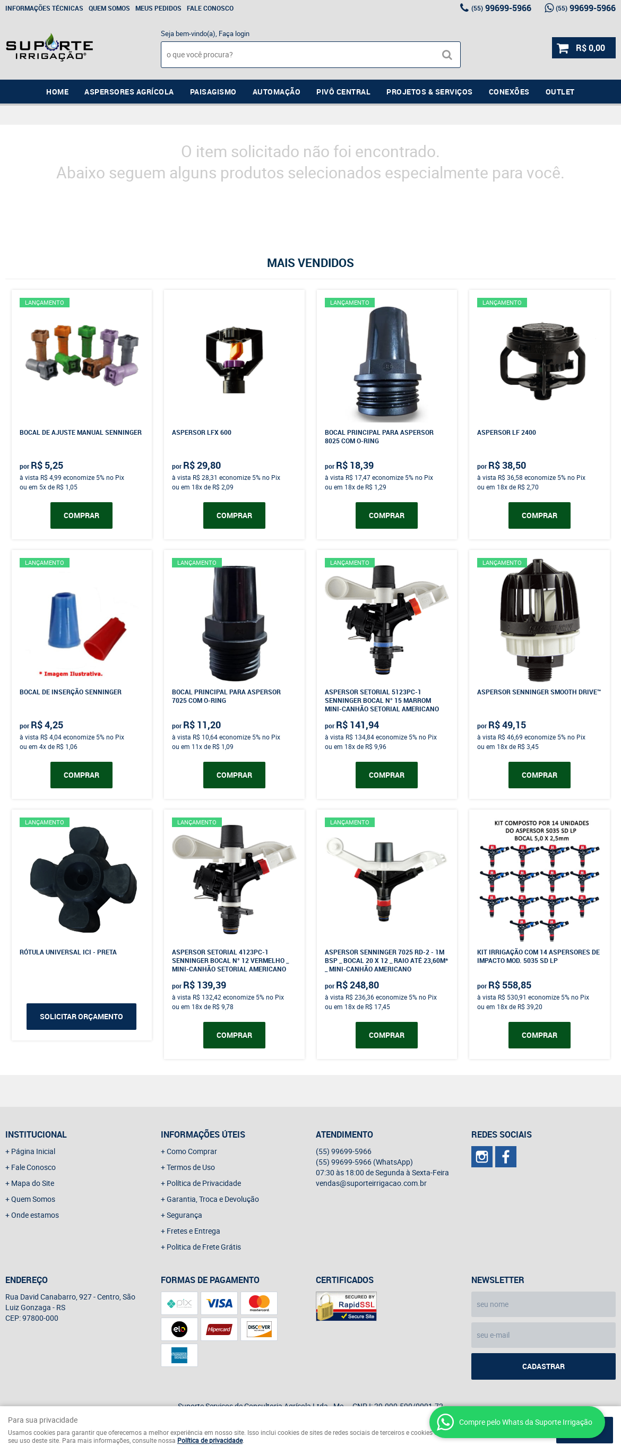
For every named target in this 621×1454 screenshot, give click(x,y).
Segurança (184, 1215)
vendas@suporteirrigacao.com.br (371, 1183)
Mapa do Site (32, 1183)
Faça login (234, 33)
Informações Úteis (203, 1134)
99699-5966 (501, 8)
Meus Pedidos (158, 8)
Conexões (509, 92)
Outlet (560, 92)
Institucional (36, 1134)
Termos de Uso (191, 1167)
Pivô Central (343, 92)
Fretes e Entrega (193, 1231)
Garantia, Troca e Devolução (213, 1199)
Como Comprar (192, 1151)
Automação (277, 92)
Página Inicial (33, 1151)
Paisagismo (213, 92)
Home (57, 92)
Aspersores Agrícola (129, 92)
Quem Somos (109, 8)
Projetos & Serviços (429, 92)
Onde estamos (35, 1215)
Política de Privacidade (204, 1183)
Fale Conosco (210, 8)
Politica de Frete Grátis (204, 1247)
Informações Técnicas (44, 8)
